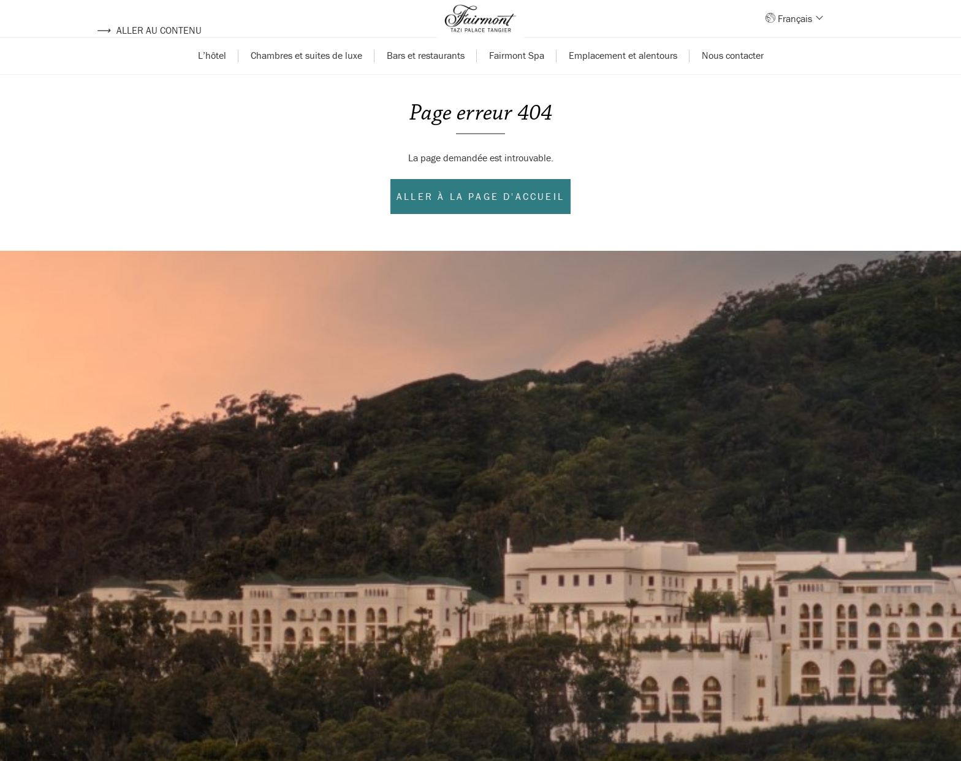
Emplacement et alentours (623, 78)
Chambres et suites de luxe (306, 78)
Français (799, 30)
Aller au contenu (149, 30)
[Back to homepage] (480, 30)
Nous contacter (733, 78)
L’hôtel (212, 78)
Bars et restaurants (426, 78)
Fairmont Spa (516, 78)
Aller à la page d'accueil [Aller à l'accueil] (480, 219)
